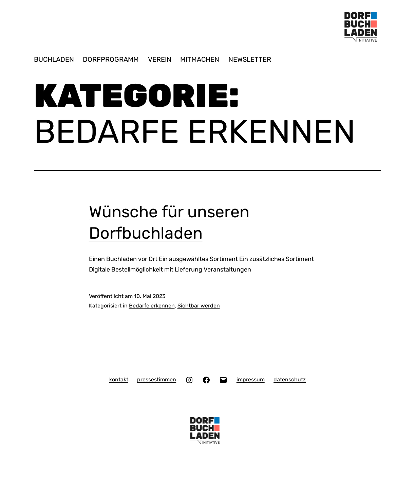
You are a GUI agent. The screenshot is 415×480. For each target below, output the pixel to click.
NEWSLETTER (249, 59)
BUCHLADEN (54, 59)
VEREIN (159, 59)
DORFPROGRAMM (111, 59)
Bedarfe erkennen (152, 305)
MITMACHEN (199, 59)
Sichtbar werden (198, 305)
